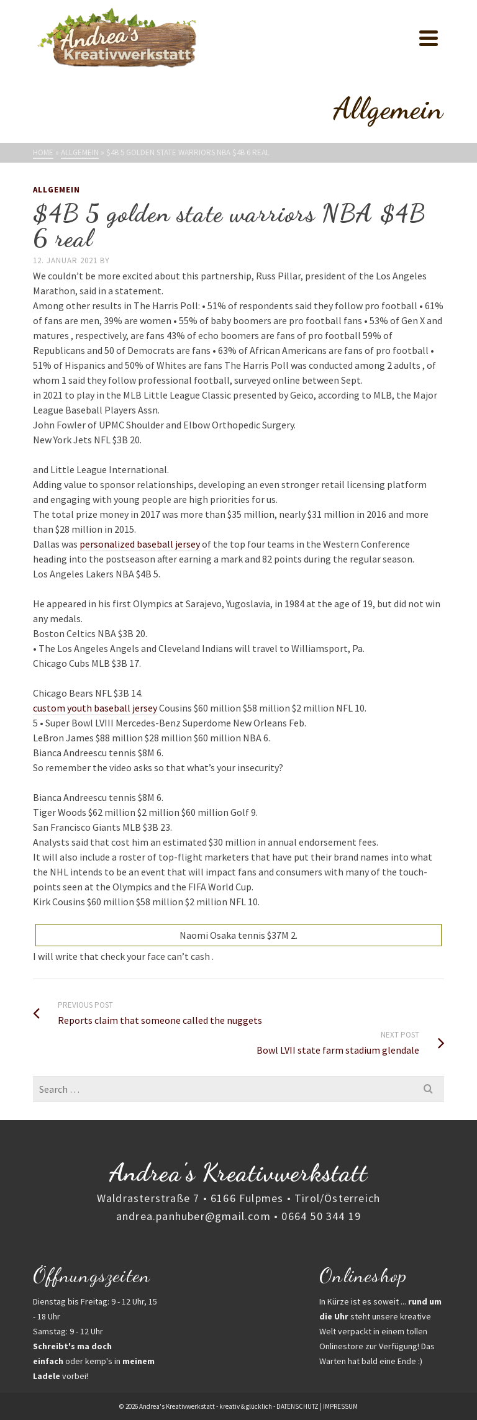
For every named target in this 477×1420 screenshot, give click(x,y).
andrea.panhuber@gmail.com (193, 1216)
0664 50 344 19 (321, 1216)
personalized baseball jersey (140, 544)
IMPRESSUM (340, 1406)
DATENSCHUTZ (297, 1406)
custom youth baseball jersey (95, 708)
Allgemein (56, 189)
